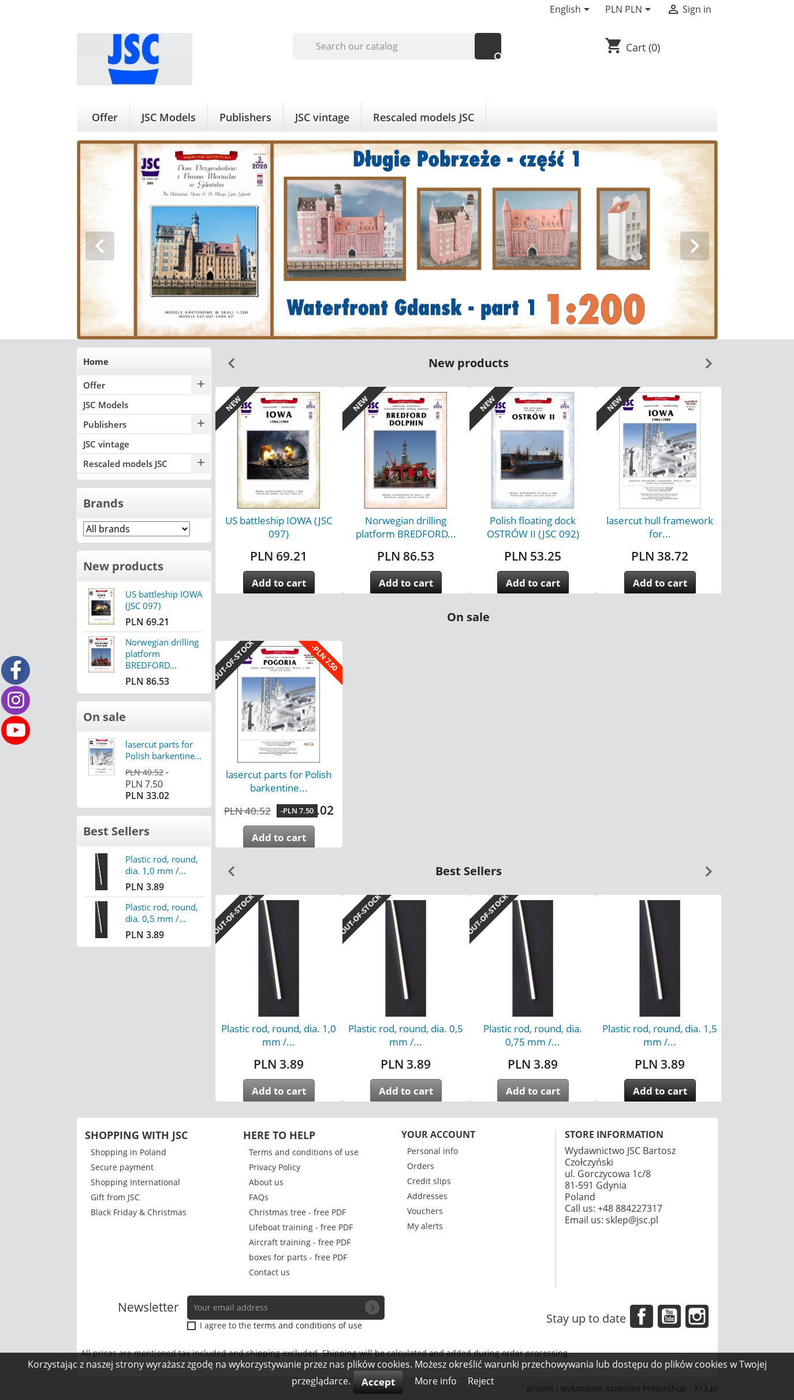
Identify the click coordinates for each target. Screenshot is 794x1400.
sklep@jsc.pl (632, 1220)
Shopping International (135, 1182)
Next (704, 359)
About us (266, 1182)
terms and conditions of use (308, 1325)
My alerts (425, 1225)
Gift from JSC (115, 1197)
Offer (105, 117)
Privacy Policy (274, 1167)
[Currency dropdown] (630, 10)
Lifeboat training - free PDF (301, 1227)
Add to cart (279, 582)
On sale (104, 717)
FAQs (259, 1197)
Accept (378, 1381)
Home (96, 361)
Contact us (269, 1272)
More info (437, 1381)
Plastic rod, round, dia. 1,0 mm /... (161, 864)
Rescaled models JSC (423, 117)
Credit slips (429, 1180)
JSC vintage (322, 117)
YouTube (669, 1316)
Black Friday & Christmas (139, 1212)
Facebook (641, 1316)
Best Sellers (116, 831)
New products (123, 566)
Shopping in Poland (128, 1152)
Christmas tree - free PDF (297, 1212)
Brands (103, 503)
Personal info (432, 1150)
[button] (125, 239)
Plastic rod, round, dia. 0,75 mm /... (532, 1035)
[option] (397, 239)
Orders (420, 1165)
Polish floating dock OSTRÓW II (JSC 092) (533, 527)
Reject (481, 1381)
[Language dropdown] (572, 10)
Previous (227, 359)
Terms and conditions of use (304, 1152)
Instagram (697, 1316)
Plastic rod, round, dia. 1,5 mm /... (659, 1035)
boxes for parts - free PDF (298, 1257)
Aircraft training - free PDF (300, 1242)
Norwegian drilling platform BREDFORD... (406, 527)
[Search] (397, 46)
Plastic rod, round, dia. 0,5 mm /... (161, 912)
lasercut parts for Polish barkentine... (163, 749)
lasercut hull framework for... (659, 527)
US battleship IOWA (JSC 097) (279, 527)
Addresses (427, 1195)
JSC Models (168, 117)
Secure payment (122, 1167)
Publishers (245, 117)
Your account (438, 1134)
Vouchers (425, 1210)
